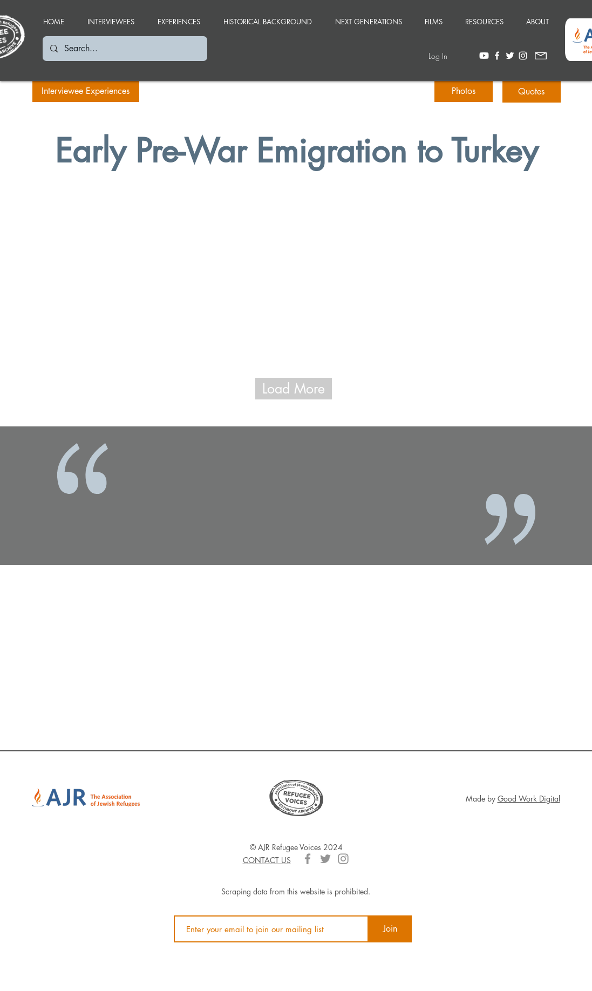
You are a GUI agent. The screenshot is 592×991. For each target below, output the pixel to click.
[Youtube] (484, 55)
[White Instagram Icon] (523, 55)
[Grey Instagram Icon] (343, 859)
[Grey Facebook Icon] (308, 859)
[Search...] (124, 48)
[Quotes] (531, 92)
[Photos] (463, 91)
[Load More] (293, 388)
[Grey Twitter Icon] (325, 859)
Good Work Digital (529, 798)
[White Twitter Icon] (510, 55)
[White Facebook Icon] (497, 55)
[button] (179, 17)
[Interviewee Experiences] (85, 91)
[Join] (390, 928)
